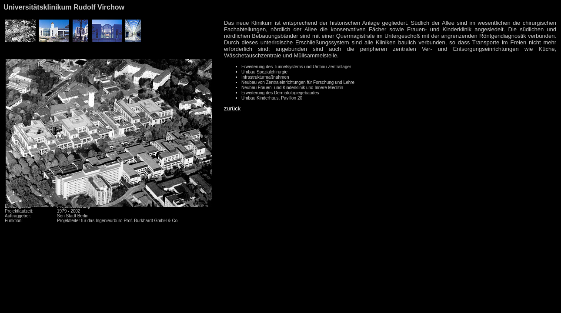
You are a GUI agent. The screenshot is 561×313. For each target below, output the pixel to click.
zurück (232, 108)
